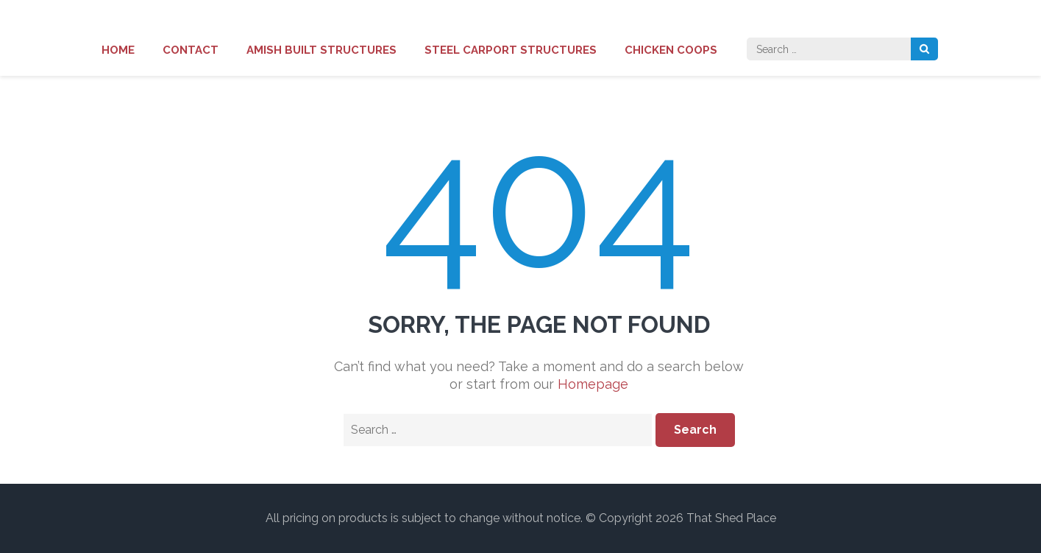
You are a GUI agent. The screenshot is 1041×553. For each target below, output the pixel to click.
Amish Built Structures (321, 50)
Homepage (593, 384)
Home (118, 50)
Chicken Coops (671, 50)
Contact (190, 50)
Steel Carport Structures (510, 50)
